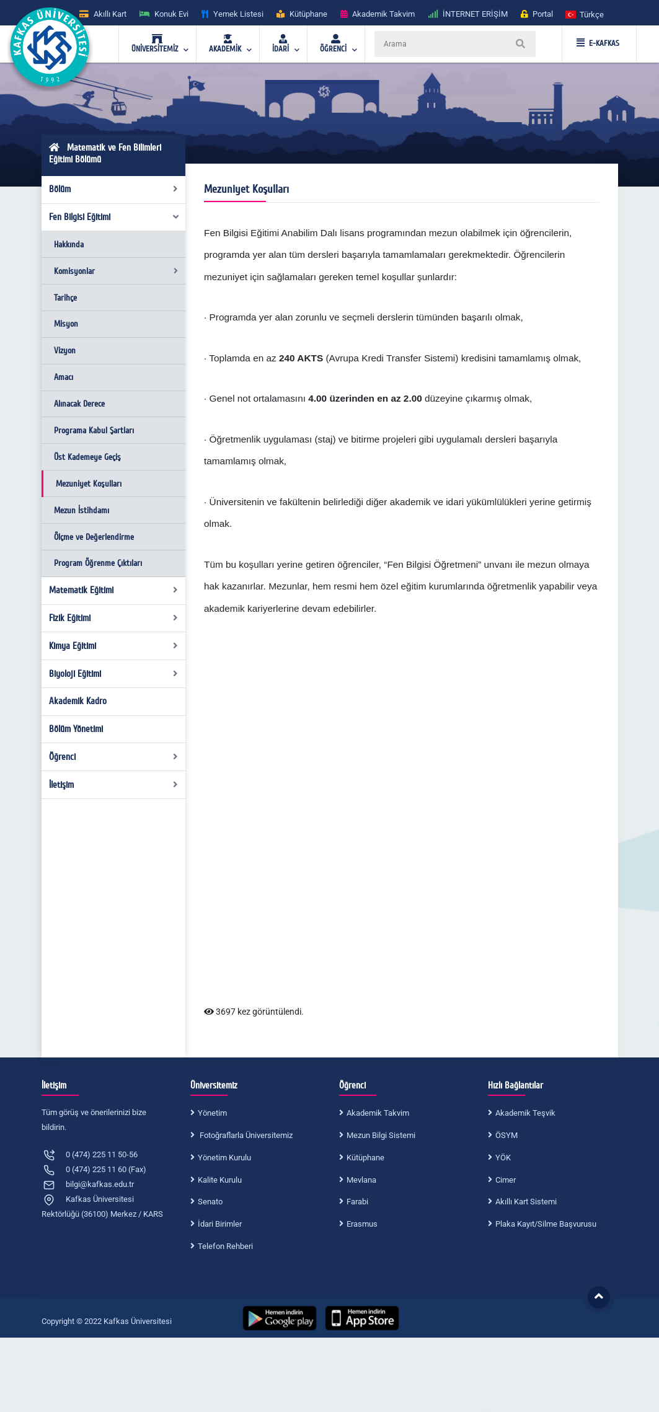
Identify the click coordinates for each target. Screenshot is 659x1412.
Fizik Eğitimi (113, 618)
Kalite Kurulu (220, 1180)
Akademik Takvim (378, 1113)
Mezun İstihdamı (81, 510)
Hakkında (69, 244)
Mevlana (361, 1180)
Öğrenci (113, 756)
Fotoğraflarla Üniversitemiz (245, 1135)
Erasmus (362, 1224)
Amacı (63, 377)
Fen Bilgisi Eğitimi (114, 217)
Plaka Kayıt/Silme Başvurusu (545, 1224)
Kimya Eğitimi (113, 645)
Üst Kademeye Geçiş (87, 457)
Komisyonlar (116, 271)
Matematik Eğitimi (113, 590)
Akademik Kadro (78, 701)
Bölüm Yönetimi (76, 729)
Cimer (505, 1180)
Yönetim (212, 1113)
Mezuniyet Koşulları (89, 484)
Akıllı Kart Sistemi (526, 1201)
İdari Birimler (220, 1224)
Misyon (66, 324)
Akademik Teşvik (525, 1113)
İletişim (113, 784)
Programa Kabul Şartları (94, 430)
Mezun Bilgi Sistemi (381, 1135)
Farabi (357, 1201)
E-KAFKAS (598, 43)
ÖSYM (506, 1135)
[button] (585, 14)
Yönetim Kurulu (224, 1157)
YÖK (503, 1157)
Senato (210, 1201)
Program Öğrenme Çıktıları (98, 563)
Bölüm (113, 189)
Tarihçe (65, 298)
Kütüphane (365, 1157)
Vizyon (65, 350)
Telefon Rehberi (225, 1246)
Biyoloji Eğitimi (113, 673)
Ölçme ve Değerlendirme (94, 537)
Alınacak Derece (79, 404)
